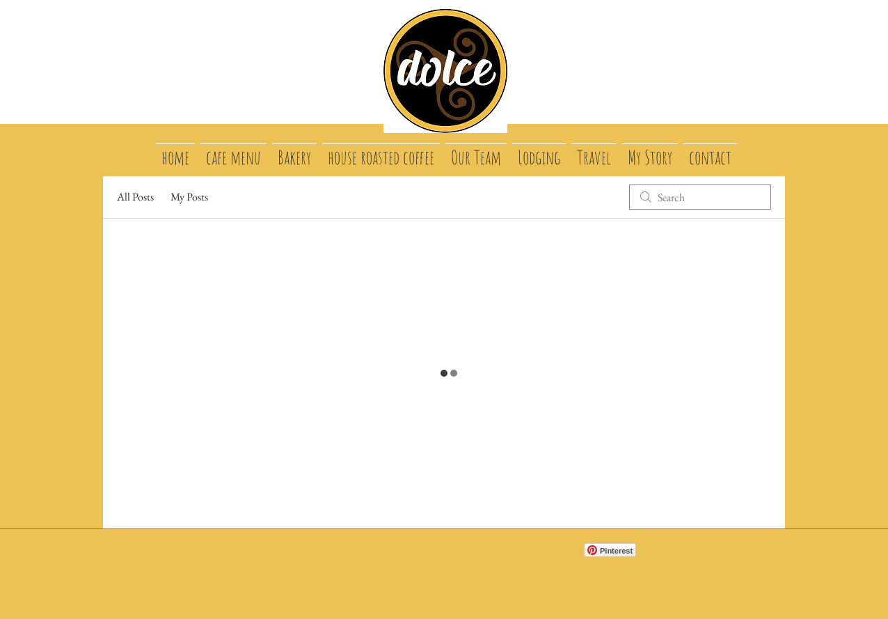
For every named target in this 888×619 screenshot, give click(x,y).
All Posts (135, 196)
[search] (700, 197)
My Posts (189, 196)
